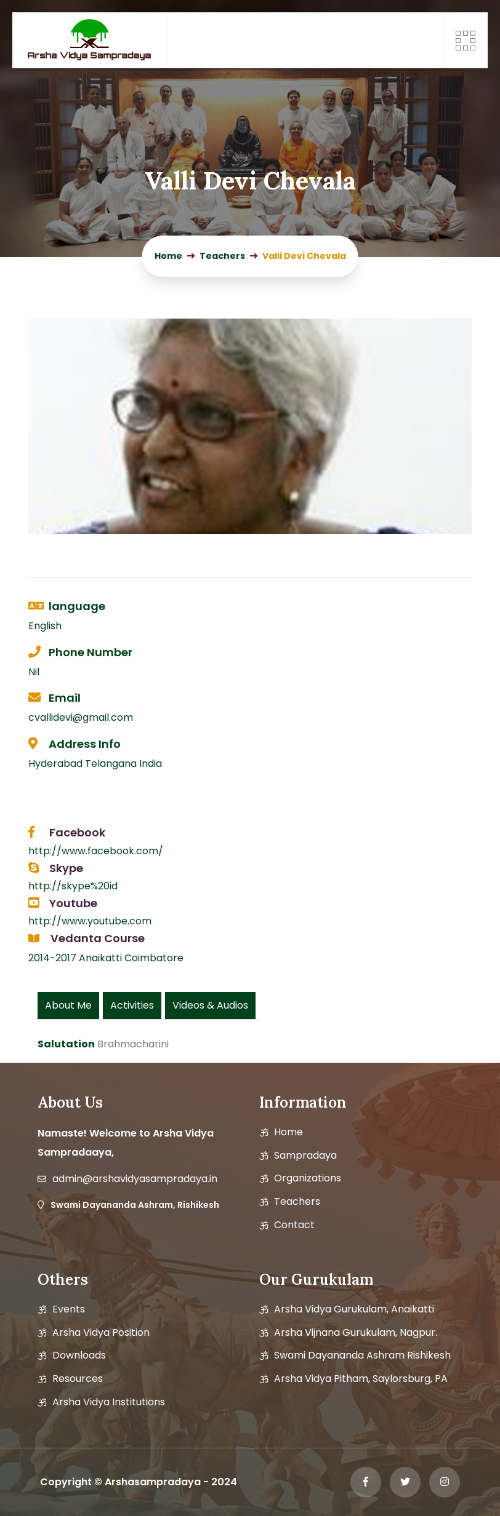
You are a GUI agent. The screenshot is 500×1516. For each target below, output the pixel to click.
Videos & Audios (210, 1005)
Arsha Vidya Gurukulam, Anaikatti (354, 1309)
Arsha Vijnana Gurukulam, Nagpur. (355, 1333)
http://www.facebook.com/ (95, 851)
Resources (77, 1379)
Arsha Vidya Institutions (108, 1402)
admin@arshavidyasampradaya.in (134, 1179)
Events (68, 1309)
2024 (224, 1482)
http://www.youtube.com (89, 921)
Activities (132, 1005)
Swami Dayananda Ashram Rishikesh (362, 1355)
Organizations (307, 1178)
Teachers (297, 1202)
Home (288, 1132)
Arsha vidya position (101, 1333)
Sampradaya (305, 1155)
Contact (294, 1225)
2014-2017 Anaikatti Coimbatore (105, 958)
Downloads (79, 1355)
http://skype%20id (73, 886)
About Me (68, 1005)
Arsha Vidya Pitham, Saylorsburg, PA (361, 1379)
